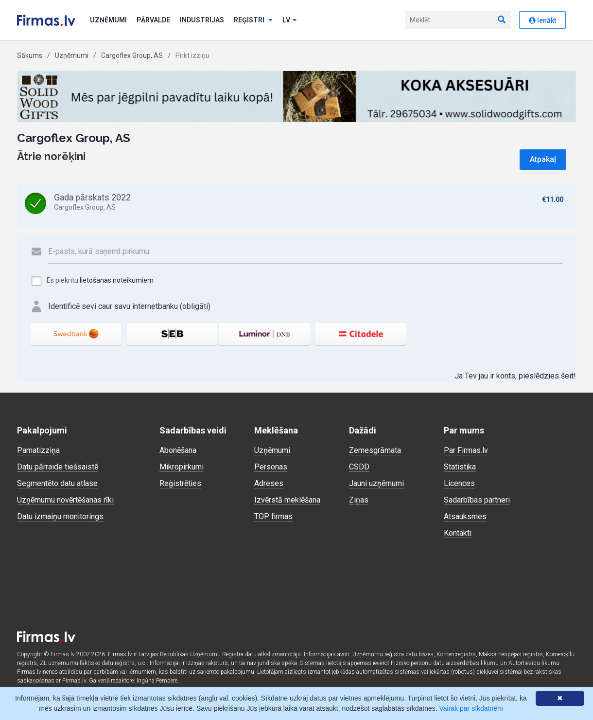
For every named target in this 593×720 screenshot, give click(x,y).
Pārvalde (153, 20)
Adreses (268, 483)
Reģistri (253, 20)
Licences (459, 483)
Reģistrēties (180, 483)
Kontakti (457, 533)
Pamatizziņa (38, 450)
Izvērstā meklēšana (287, 499)
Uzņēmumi (108, 20)
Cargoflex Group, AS (132, 55)
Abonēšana (177, 450)
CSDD (359, 466)
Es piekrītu (92, 281)
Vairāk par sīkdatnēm (471, 708)
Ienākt (542, 20)
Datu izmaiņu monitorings (60, 516)
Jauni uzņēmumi (376, 483)
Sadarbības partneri (477, 499)
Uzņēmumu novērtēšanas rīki (65, 499)
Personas (270, 466)
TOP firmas (273, 516)
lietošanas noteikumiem (117, 280)
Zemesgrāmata (375, 450)
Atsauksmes (465, 516)
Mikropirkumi (181, 466)
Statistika (460, 466)
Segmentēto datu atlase (57, 483)
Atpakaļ (543, 159)
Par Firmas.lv (466, 450)
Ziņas (358, 499)
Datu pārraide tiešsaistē (57, 466)
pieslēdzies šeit (546, 375)
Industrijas (202, 20)
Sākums (29, 55)
